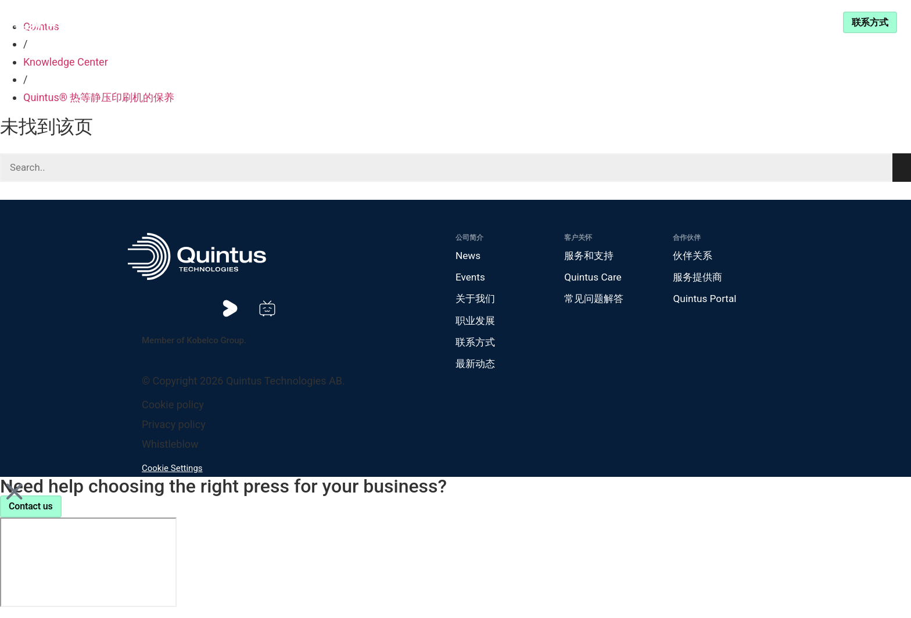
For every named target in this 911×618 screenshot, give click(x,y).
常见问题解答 (595, 302)
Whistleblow (170, 450)
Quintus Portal (706, 302)
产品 (296, 22)
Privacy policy (174, 430)
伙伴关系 (529, 22)
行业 (354, 22)
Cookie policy (173, 410)
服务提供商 (699, 279)
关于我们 (476, 302)
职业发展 (476, 324)
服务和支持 (599, 22)
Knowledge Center (443, 22)
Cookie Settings (172, 474)
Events (471, 279)
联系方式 (476, 346)
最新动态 (476, 369)
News (469, 257)
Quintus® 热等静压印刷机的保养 (98, 97)
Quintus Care (594, 279)
